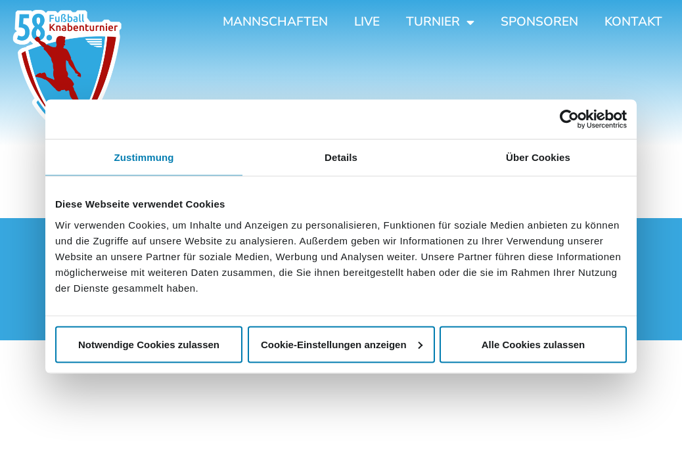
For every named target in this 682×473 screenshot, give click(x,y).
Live (367, 21)
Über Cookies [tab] (538, 157)
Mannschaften (275, 21)
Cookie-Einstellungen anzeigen (341, 343)
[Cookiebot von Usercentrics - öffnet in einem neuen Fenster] (569, 119)
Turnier (440, 22)
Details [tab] (341, 157)
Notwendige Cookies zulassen (148, 343)
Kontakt (633, 21)
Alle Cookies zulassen (533, 343)
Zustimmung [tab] (144, 157)
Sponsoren (539, 21)
